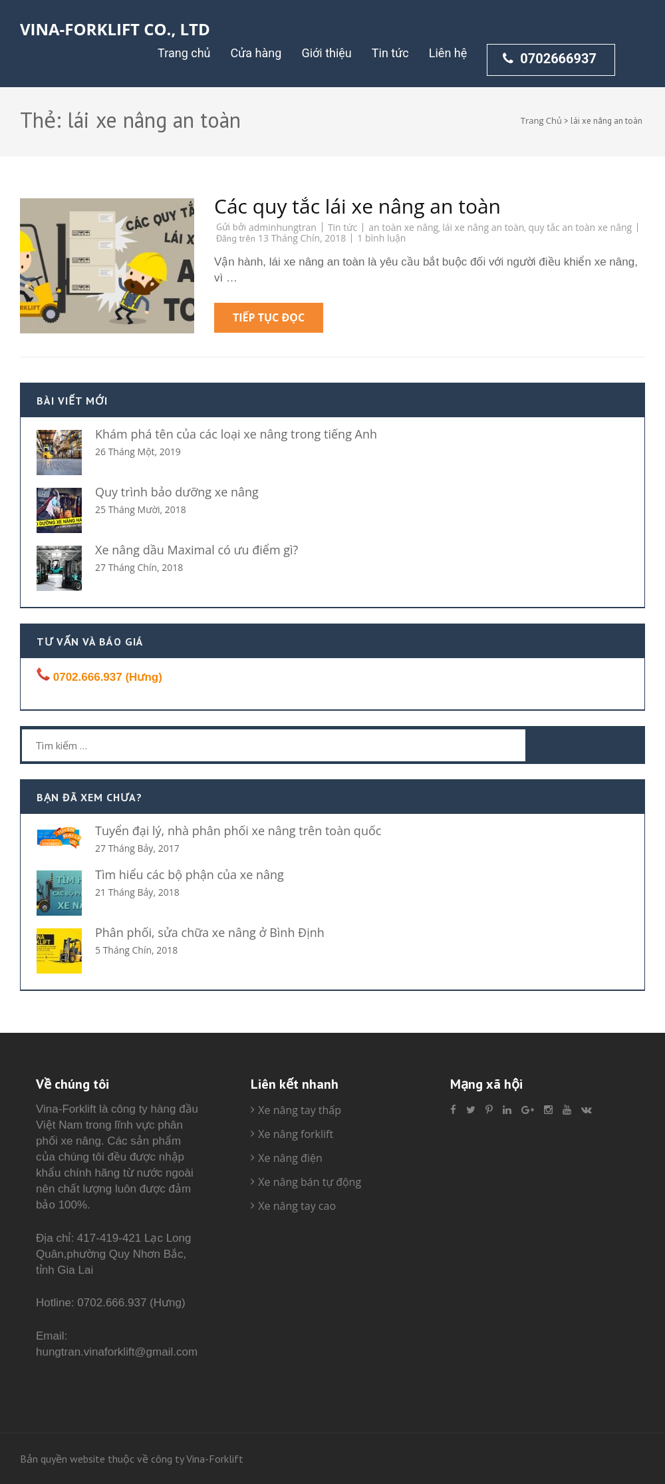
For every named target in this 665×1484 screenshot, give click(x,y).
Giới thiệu (326, 53)
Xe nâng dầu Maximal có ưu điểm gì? (196, 550)
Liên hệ (448, 53)
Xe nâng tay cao (297, 1206)
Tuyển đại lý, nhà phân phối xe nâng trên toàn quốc (238, 830)
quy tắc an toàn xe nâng (580, 227)
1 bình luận (381, 238)
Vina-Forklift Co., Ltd (115, 29)
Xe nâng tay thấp (299, 1110)
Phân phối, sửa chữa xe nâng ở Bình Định (210, 932)
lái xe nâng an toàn (483, 227)
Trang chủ (184, 53)
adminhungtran (283, 227)
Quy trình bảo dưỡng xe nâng (177, 492)
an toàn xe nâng (403, 227)
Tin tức (390, 53)
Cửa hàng (256, 53)
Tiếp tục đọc (269, 317)
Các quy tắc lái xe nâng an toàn (357, 206)
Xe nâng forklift (295, 1134)
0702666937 (550, 59)
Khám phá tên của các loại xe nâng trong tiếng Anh (236, 434)
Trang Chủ (541, 120)
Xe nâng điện (290, 1158)
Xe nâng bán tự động (309, 1182)
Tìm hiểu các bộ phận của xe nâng (189, 874)
